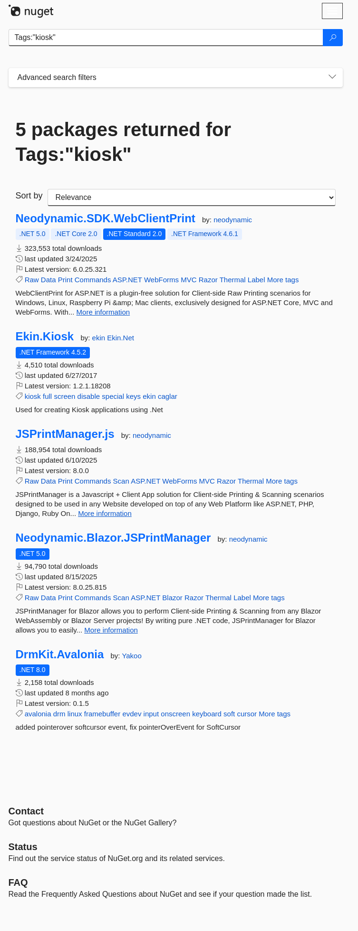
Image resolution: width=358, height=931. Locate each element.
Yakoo (131, 656)
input (151, 714)
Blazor (172, 598)
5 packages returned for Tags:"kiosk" (124, 142)
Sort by (29, 195)
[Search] (333, 37)
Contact (26, 811)
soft (229, 714)
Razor (208, 280)
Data (48, 280)
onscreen (175, 714)
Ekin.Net (120, 338)
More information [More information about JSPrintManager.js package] (105, 513)
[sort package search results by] (192, 197)
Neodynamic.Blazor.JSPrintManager (113, 538)
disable (88, 396)
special (113, 396)
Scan (121, 481)
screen (64, 396)
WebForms (161, 280)
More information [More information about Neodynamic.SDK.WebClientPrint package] (103, 312)
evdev (131, 714)
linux (75, 714)
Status (23, 847)
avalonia (38, 714)
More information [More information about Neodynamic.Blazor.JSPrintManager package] (111, 630)
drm (59, 714)
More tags (283, 280)
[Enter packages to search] (166, 37)
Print (65, 280)
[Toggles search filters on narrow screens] (332, 77)
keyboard (207, 714)
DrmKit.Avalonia (60, 654)
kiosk (33, 396)
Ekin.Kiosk (45, 336)
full (47, 396)
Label (256, 280)
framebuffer (102, 714)
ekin (99, 338)
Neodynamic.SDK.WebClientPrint (105, 218)
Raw (32, 280)
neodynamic (232, 220)
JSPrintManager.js (65, 434)
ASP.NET (127, 280)
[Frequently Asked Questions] (18, 882)
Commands (93, 280)
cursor (247, 714)
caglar (167, 396)
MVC (188, 280)
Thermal (233, 280)
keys (133, 396)
